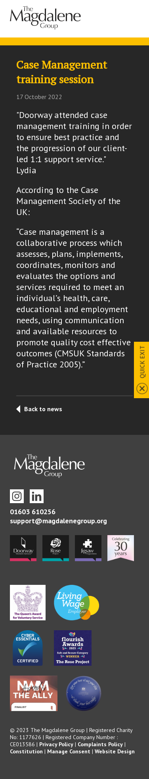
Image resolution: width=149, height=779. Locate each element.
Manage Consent (68, 751)
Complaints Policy (100, 744)
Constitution (26, 751)
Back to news (43, 409)
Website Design (115, 751)
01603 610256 (32, 511)
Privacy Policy (56, 744)
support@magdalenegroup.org (58, 520)
